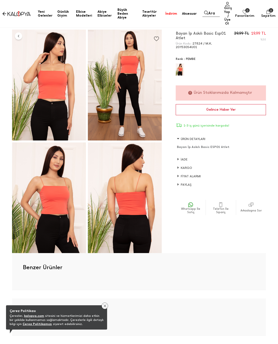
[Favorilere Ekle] (156, 39)
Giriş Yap (228, 10)
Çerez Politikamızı (37, 324)
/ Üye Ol (227, 19)
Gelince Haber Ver (221, 110)
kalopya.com (34, 316)
